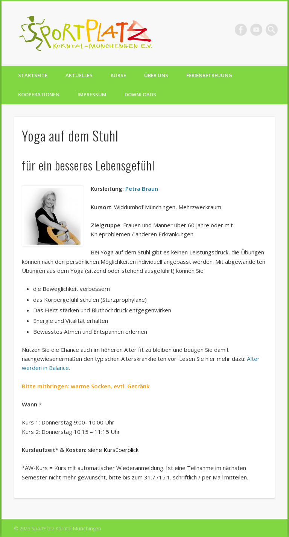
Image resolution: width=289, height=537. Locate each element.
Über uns (156, 75)
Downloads (140, 94)
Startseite (32, 75)
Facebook (241, 30)
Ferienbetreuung (209, 75)
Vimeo (256, 30)
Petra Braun (141, 188)
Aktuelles (79, 75)
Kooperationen (38, 94)
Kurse (118, 75)
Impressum (92, 94)
